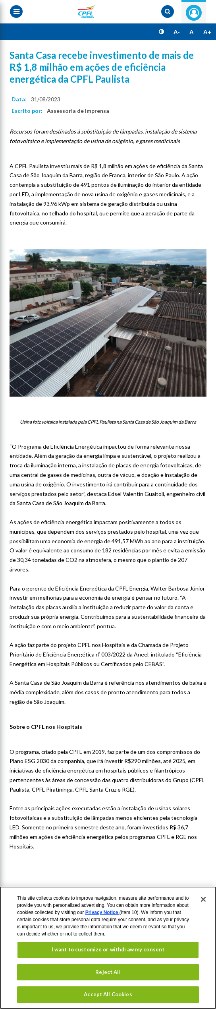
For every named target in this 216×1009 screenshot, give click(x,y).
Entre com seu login (193, 12)
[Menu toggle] (16, 11)
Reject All (107, 972)
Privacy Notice (102, 912)
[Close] (203, 899)
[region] (108, 948)
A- (177, 31)
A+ (207, 31)
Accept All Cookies (108, 994)
